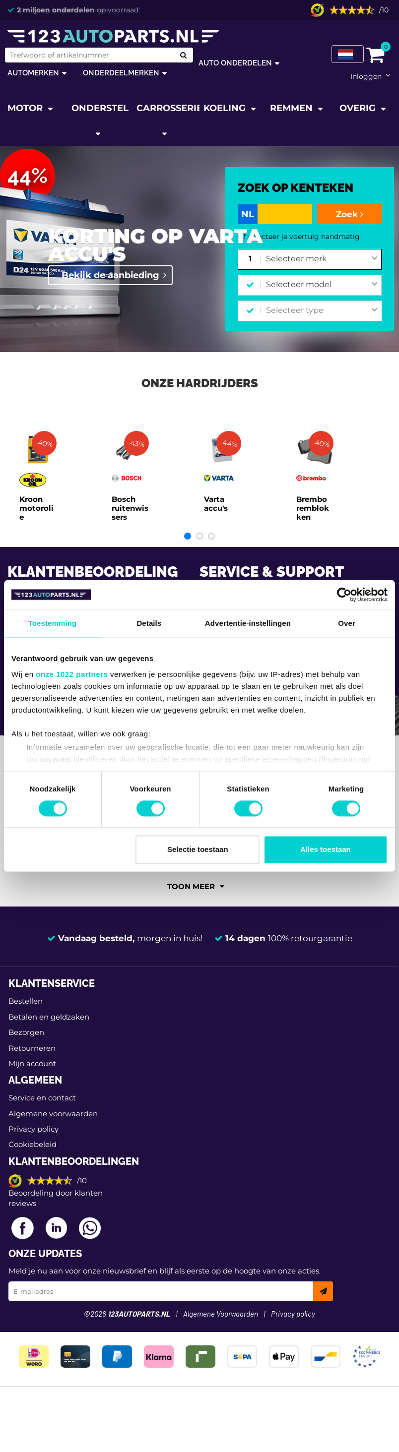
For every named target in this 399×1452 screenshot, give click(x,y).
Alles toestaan (325, 850)
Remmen (292, 108)
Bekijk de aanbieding (110, 275)
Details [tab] (148, 623)
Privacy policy (33, 1129)
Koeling (225, 108)
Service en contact (42, 1097)
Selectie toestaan (197, 850)
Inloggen (366, 76)
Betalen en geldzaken (48, 1017)
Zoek (349, 214)
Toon (195, 886)
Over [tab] (346, 623)
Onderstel (100, 108)
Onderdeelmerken (121, 72)
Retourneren (32, 1048)
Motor (26, 108)
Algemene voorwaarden (53, 1113)
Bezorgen (26, 1032)
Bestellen (25, 1001)
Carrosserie (168, 108)
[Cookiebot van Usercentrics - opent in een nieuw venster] (344, 594)
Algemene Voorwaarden (220, 1314)
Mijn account (32, 1063)
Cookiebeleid (32, 1144)
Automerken (33, 72)
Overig (358, 108)
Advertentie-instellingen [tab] (248, 623)
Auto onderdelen (235, 63)
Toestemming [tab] (52, 623)
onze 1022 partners (72, 674)
